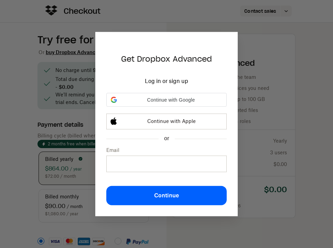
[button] (166, 100)
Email (112, 150)
